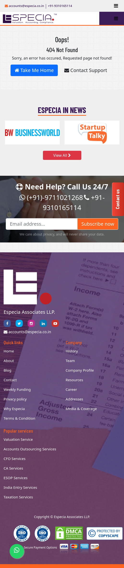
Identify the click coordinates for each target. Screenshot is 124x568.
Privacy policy (15, 399)
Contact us (117, 199)
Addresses (74, 399)
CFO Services (14, 458)
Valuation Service (18, 439)
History (72, 351)
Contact (10, 379)
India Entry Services (20, 487)
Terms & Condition (19, 418)
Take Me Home (34, 70)
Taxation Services (18, 497)
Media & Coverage (81, 408)
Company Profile (80, 370)
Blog (7, 370)
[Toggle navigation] (116, 6)
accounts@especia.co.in (24, 6)
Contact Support (85, 70)
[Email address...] (41, 224)
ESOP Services (16, 477)
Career (71, 389)
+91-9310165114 (60, 6)
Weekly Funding (17, 389)
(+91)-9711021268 (51, 197)
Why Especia (14, 408)
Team (70, 360)
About (9, 360)
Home (9, 351)
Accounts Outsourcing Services (30, 449)
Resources (74, 379)
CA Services (13, 468)
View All (62, 155)
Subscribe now (97, 224)
